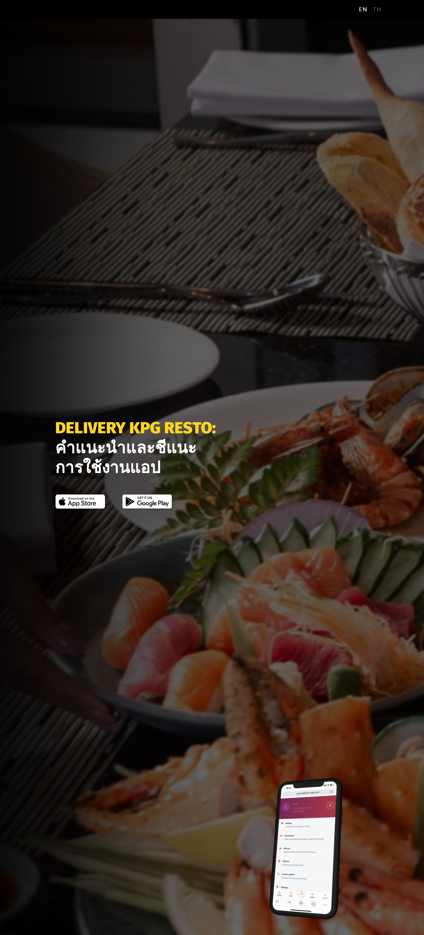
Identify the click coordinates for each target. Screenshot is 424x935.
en (363, 9)
